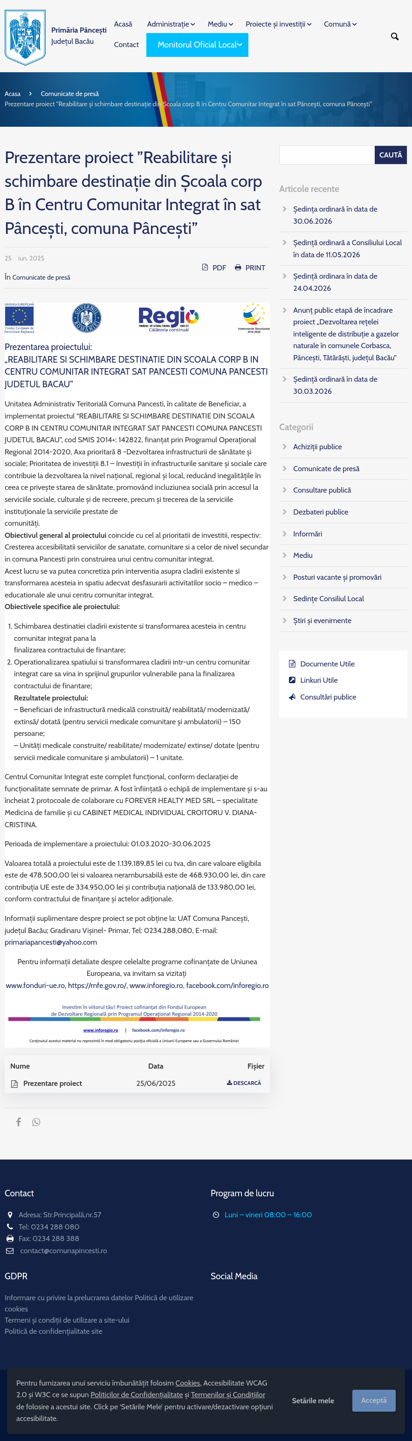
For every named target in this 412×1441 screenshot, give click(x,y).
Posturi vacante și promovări (337, 577)
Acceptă (374, 1400)
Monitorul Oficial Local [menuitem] (197, 45)
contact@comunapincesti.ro (64, 1250)
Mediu (303, 555)
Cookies (188, 1383)
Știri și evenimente (322, 620)
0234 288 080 (55, 1226)
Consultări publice (329, 697)
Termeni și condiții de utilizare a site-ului (67, 1320)
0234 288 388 (56, 1238)
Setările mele (313, 1400)
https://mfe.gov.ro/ (97, 985)
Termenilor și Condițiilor (228, 1394)
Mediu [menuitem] (217, 24)
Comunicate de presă (70, 93)
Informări (307, 533)
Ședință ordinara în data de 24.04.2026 (335, 282)
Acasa (13, 93)
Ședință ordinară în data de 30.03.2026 (335, 385)
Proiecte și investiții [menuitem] (275, 24)
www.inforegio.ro (156, 985)
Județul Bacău (79, 36)
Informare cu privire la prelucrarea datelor (69, 1297)
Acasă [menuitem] (123, 24)
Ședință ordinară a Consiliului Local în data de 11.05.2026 (347, 248)
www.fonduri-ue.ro (35, 985)
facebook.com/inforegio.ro (227, 985)
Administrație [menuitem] (168, 24)
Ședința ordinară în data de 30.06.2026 (335, 215)
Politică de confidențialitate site (54, 1331)
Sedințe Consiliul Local (328, 598)
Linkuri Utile (319, 680)
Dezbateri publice (320, 512)
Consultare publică (322, 490)
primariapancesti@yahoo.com (51, 942)
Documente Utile (328, 663)
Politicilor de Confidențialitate (136, 1394)
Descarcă (247, 1082)
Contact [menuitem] (126, 44)
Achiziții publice (317, 446)
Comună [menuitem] (337, 24)
